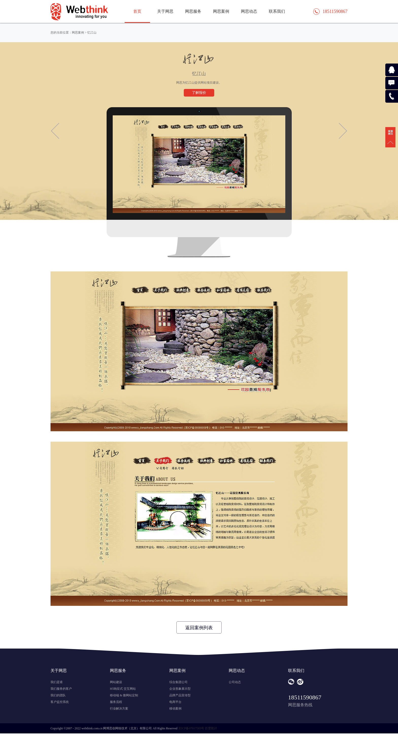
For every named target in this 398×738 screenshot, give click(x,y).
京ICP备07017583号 (191, 728)
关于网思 (165, 11)
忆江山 (91, 32)
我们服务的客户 (61, 688)
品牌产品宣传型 (180, 695)
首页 (137, 11)
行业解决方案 (119, 708)
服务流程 (116, 702)
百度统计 (211, 728)
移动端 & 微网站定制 (124, 695)
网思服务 (193, 11)
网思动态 (249, 11)
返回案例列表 (199, 627)
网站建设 (116, 682)
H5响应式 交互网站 (123, 688)
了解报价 (199, 93)
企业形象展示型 (180, 688)
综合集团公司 (178, 682)
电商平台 (175, 702)
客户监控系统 (60, 702)
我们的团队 (58, 695)
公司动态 (235, 682)
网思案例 (221, 11)
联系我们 (277, 11)
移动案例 (175, 708)
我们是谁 (57, 682)
